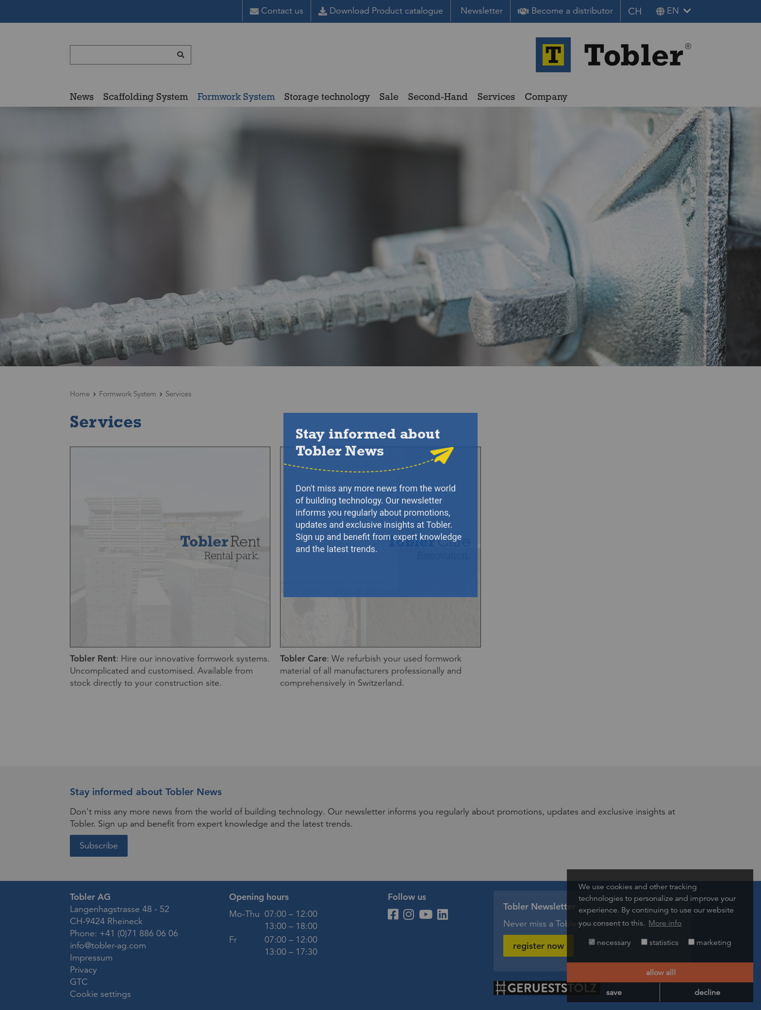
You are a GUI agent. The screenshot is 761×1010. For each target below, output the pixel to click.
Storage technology (327, 96)
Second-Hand (438, 96)
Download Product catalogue (380, 10)
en (667, 10)
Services (496, 96)
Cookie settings (100, 994)
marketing (709, 942)
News (82, 96)
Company (546, 96)
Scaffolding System (145, 96)
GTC (79, 982)
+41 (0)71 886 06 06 (138, 933)
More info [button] (664, 923)
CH (635, 11)
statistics (659, 942)
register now (538, 945)
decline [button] (707, 992)
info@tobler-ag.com (108, 945)
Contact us (276, 10)
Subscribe (99, 845)
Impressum (91, 957)
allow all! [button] (661, 972)
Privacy (83, 969)
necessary (610, 942)
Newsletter (482, 10)
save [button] (614, 992)
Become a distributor (565, 10)
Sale (389, 96)
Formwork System (236, 96)
